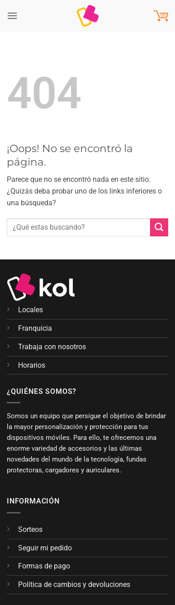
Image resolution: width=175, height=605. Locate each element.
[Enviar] (159, 227)
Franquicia (35, 328)
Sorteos (30, 529)
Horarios (31, 365)
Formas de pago (44, 566)
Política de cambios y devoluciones (74, 584)
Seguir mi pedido (45, 548)
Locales (30, 309)
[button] (12, 16)
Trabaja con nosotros (52, 346)
